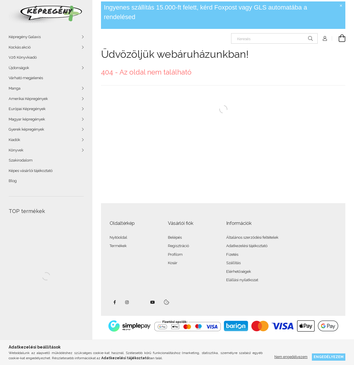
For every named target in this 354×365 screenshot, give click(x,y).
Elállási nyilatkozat (242, 280)
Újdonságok (19, 68)
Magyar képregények (27, 119)
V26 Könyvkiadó (23, 57)
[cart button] (338, 38)
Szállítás (233, 263)
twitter (140, 302)
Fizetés (232, 254)
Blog (13, 181)
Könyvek (16, 150)
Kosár (172, 263)
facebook (114, 302)
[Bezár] (341, 5)
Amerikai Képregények (28, 99)
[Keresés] (274, 38)
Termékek (118, 246)
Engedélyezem (329, 357)
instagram (127, 302)
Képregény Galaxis (25, 37)
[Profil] (325, 38)
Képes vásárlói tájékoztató (31, 170)
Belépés (175, 237)
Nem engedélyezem (291, 357)
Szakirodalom (21, 160)
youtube (153, 302)
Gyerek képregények (26, 129)
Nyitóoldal (118, 237)
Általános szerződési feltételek (252, 237)
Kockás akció (20, 47)
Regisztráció (178, 246)
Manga (14, 88)
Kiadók (14, 140)
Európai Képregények (27, 109)
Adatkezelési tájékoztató (246, 246)
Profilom (175, 254)
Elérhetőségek (238, 271)
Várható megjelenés (26, 78)
